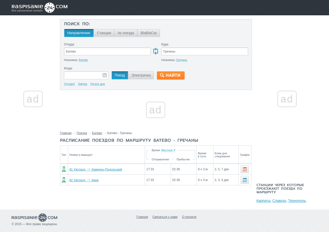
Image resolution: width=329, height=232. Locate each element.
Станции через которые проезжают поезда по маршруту (280, 189)
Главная (66, 133)
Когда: (68, 68)
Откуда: (69, 44)
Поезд (120, 75)
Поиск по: (77, 24)
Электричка (141, 75)
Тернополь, (297, 201)
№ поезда (126, 33)
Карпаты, (264, 201)
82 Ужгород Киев (84, 180)
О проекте (189, 217)
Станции (104, 33)
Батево (97, 133)
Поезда (82, 133)
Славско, (279, 201)
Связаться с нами (164, 217)
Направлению (78, 33)
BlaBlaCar (149, 33)
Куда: (165, 44)
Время (155, 150)
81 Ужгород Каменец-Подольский (95, 169)
